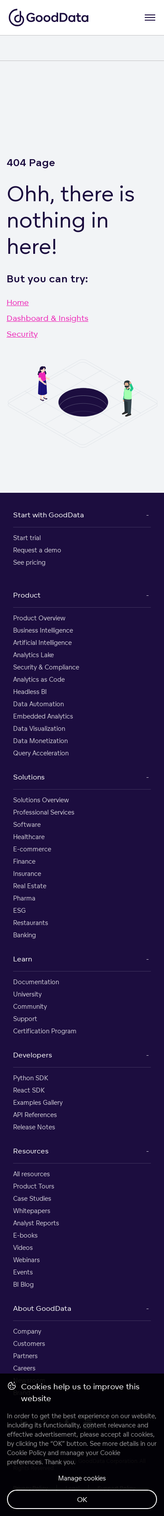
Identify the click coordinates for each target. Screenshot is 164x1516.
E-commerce (32, 849)
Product (27, 595)
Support (25, 1018)
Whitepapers (31, 1210)
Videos (23, 1247)
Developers (32, 1054)
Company (27, 1331)
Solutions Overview (41, 800)
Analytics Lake (33, 654)
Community (30, 1006)
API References (35, 1114)
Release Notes (34, 1127)
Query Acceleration (41, 753)
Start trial (27, 537)
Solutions (29, 776)
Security (22, 333)
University (27, 994)
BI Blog (23, 1284)
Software (27, 824)
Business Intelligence (43, 630)
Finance (24, 861)
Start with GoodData (48, 514)
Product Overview (39, 618)
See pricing (29, 562)
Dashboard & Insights (47, 318)
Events (23, 1272)
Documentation (36, 982)
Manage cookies (82, 1478)
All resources (31, 1174)
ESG (19, 910)
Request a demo (37, 550)
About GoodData (42, 1308)
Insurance (27, 873)
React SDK (29, 1090)
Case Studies (32, 1198)
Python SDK (30, 1078)
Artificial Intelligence (42, 642)
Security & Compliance (46, 667)
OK (82, 1499)
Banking (24, 935)
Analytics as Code (39, 679)
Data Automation (38, 704)
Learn (22, 958)
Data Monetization (40, 740)
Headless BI (30, 691)
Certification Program (45, 1031)
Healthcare (29, 836)
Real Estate (29, 886)
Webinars (26, 1259)
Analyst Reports (36, 1223)
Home (18, 302)
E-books (25, 1235)
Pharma (24, 898)
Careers (24, 1368)
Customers (29, 1343)
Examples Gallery (38, 1102)
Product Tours (33, 1186)
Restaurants (30, 922)
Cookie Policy (26, 1452)
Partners (25, 1355)
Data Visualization (39, 728)
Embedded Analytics (43, 716)
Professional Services (43, 812)
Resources (31, 1150)
